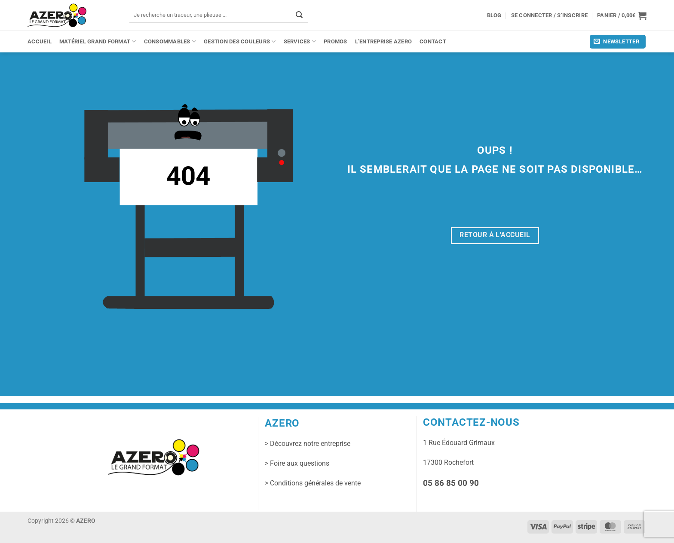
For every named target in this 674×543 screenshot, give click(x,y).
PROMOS (335, 41)
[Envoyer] (299, 15)
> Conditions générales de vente (313, 483)
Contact (433, 41)
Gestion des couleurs (240, 41)
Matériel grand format (97, 41)
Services (300, 41)
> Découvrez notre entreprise (307, 443)
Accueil (40, 41)
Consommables (170, 41)
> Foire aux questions (297, 463)
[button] (621, 15)
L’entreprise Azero (383, 41)
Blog (494, 15)
